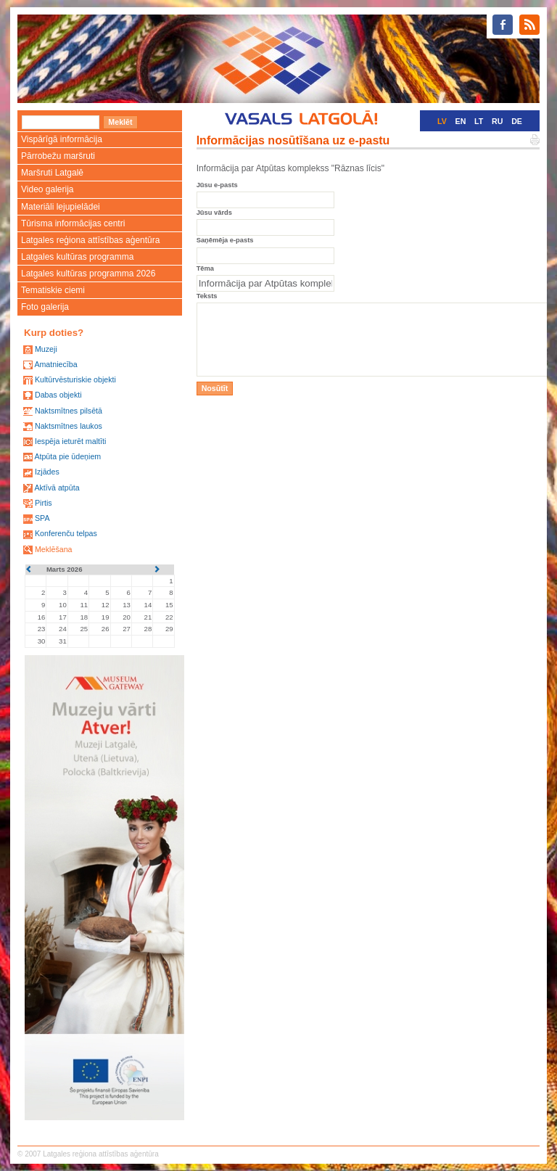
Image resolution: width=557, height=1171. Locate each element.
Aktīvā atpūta (56, 487)
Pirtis (43, 502)
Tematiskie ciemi (53, 290)
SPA (42, 518)
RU (497, 121)
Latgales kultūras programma (77, 257)
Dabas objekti (58, 394)
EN (460, 121)
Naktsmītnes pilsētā (68, 410)
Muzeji (46, 349)
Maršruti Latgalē (52, 173)
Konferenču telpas (66, 533)
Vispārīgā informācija (61, 139)
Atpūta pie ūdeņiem (67, 456)
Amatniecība (55, 364)
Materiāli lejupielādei (60, 207)
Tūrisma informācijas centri (73, 223)
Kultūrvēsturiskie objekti (75, 379)
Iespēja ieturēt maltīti (70, 441)
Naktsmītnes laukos (68, 426)
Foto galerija (45, 307)
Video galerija (47, 189)
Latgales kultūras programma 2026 (88, 273)
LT (478, 121)
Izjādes (47, 471)
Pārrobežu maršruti (58, 156)
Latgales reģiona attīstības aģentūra (90, 240)
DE (516, 121)
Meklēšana (54, 549)
